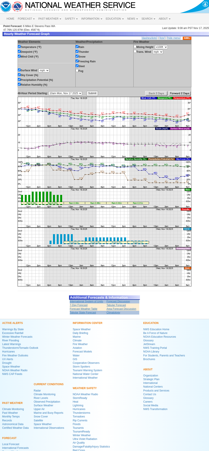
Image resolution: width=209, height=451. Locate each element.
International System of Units (86, 301)
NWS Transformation (155, 409)
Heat (75, 401)
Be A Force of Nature (155, 333)
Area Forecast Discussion (121, 308)
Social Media (150, 405)
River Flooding (10, 340)
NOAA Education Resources (159, 336)
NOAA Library (151, 351)
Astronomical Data (12, 424)
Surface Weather (43, 405)
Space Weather (11, 366)
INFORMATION (91, 18)
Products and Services (156, 390)
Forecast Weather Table (83, 308)
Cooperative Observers (86, 362)
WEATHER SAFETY (85, 388)
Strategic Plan (151, 379)
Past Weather (10, 412)
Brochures (149, 359)
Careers (148, 401)
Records (7, 420)
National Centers (153, 386)
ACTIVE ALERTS (12, 323)
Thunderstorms (81, 412)
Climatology (113, 312)
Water (76, 355)
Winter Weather (82, 435)
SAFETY (71, 18)
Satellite (38, 420)
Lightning (78, 405)
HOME (10, 18)
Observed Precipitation (47, 401)
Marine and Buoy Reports (48, 412)
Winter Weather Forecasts (17, 336)
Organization (150, 375)
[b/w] (162, 37)
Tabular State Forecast (83, 312)
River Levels (41, 398)
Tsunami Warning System (87, 370)
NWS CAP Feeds (12, 374)
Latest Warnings (11, 344)
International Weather (85, 377)
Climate (77, 340)
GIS (75, 359)
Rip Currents (80, 420)
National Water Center (85, 374)
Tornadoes (79, 416)
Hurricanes (8, 351)
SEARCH (148, 18)
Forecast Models (82, 351)
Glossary (148, 340)
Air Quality (79, 442)
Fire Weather (80, 344)
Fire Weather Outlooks (15, 355)
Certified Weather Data (15, 427)
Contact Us (149, 394)
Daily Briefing (80, 333)
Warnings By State (13, 329)
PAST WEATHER (49, 18)
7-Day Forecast (79, 305)
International (150, 383)
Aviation (77, 347)
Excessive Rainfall (12, 333)
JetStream (149, 344)
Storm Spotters (81, 366)
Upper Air (39, 409)
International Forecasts (15, 447)
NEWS (132, 18)
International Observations (49, 427)
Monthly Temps (11, 416)
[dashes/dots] (149, 37)
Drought (7, 362)
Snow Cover (41, 416)
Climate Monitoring (13, 409)
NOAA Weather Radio (15, 370)
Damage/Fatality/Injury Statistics (91, 446)
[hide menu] (174, 37)
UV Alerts (7, 359)
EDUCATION (115, 18)
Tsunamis (78, 427)
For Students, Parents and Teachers (164, 355)
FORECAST (26, 18)
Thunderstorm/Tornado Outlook (20, 347)
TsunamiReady (81, 431)
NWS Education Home (156, 329)
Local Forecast (10, 444)
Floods (77, 424)
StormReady (80, 398)
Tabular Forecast (116, 305)
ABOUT (165, 18)
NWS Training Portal (155, 347)
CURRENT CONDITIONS (48, 384)
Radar (37, 390)
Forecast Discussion (118, 301)
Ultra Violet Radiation (85, 439)
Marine (77, 336)
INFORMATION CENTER (87, 323)
